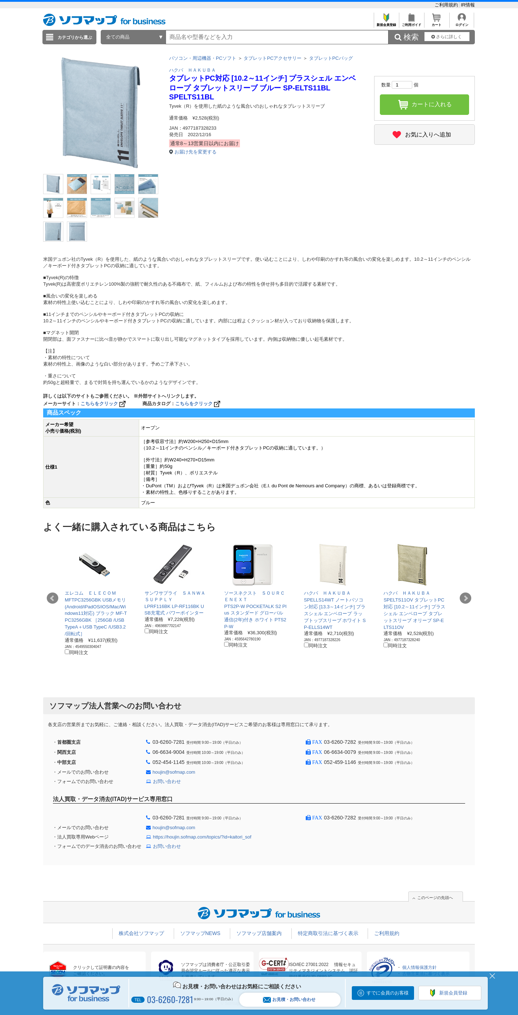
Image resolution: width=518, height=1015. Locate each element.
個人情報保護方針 (419, 967)
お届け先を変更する (195, 152)
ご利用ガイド (411, 23)
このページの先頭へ (435, 897)
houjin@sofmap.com (174, 772)
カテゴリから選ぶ (75, 37)
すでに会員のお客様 (388, 993)
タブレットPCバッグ (331, 58)
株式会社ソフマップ (141, 933)
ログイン (461, 23)
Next (465, 598)
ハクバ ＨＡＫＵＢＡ (192, 70)
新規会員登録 (386, 23)
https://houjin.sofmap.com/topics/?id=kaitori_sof (202, 837)
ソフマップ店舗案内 (259, 933)
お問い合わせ (167, 781)
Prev (52, 598)
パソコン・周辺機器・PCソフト (202, 58)
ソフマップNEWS (200, 933)
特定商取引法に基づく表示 (328, 933)
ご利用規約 (447, 5)
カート (436, 23)
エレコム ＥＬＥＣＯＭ (90, 593)
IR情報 (468, 5)
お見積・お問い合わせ (289, 999)
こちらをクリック (104, 403)
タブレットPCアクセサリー (272, 58)
